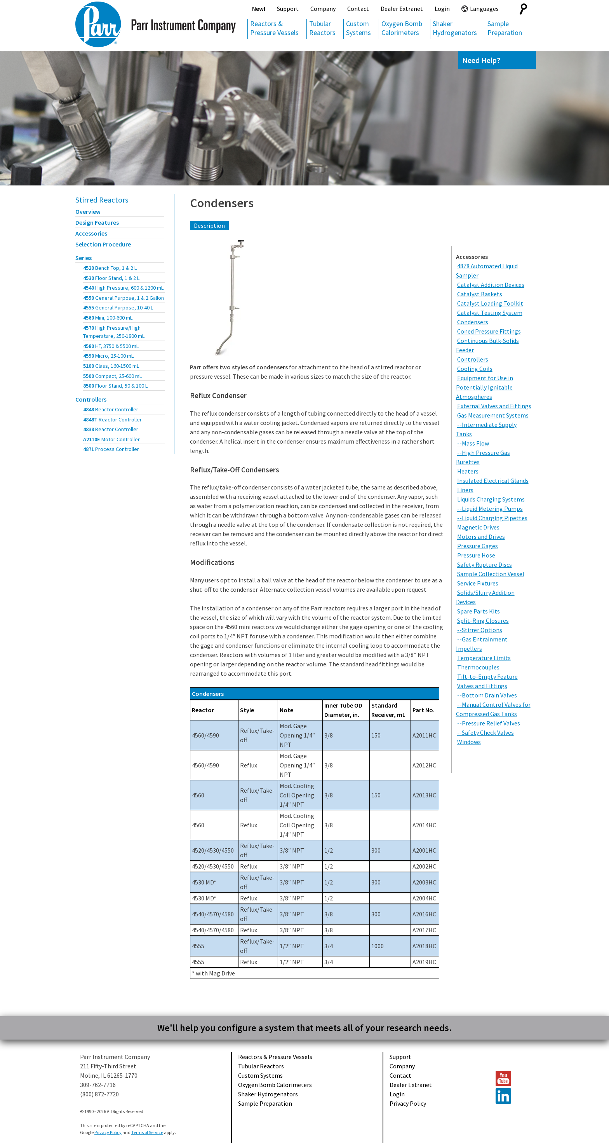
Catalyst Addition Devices (490, 284)
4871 (111, 449)
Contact (358, 8)
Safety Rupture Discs (484, 564)
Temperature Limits (484, 658)
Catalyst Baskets (479, 294)
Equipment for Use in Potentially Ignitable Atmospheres (484, 387)
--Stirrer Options (479, 630)
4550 (123, 297)
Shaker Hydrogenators (455, 28)
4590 (108, 355)
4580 (111, 346)
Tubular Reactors (322, 28)
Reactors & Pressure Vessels (274, 28)
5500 (112, 375)
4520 (110, 267)
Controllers (90, 399)
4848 (110, 409)
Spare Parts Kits (478, 611)
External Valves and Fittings (494, 406)
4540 (123, 287)
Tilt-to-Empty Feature (487, 676)
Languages (484, 8)
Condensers (222, 203)
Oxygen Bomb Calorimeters (401, 28)
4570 (114, 332)
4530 (111, 277)
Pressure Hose (476, 555)
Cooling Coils (474, 368)
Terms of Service (147, 1132)
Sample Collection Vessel (490, 574)
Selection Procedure (103, 244)
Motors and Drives (481, 536)
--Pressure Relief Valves (488, 723)
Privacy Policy (408, 1103)
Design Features (97, 222)
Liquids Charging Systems (491, 499)
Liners (465, 490)
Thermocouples (478, 667)
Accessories (91, 233)
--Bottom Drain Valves (487, 695)
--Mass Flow (473, 443)
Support (288, 8)
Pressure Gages (477, 546)
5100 (111, 365)
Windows (469, 742)
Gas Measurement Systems (493, 415)
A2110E (111, 439)
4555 (118, 307)
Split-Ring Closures (483, 620)
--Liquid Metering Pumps (490, 508)
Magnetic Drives (478, 527)
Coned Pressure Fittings (489, 331)
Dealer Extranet (402, 8)
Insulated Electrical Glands (493, 480)
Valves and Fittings (482, 686)
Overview (88, 211)
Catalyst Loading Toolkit (490, 303)
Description (209, 225)
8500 (115, 385)
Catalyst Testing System (489, 312)
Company (323, 8)
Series (83, 258)
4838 (110, 429)
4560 (108, 317)
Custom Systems (358, 28)
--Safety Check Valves (485, 732)
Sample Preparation (504, 28)
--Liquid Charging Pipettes (492, 518)
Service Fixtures (477, 583)
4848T (112, 419)
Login (442, 8)
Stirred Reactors (101, 199)
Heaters (467, 471)
